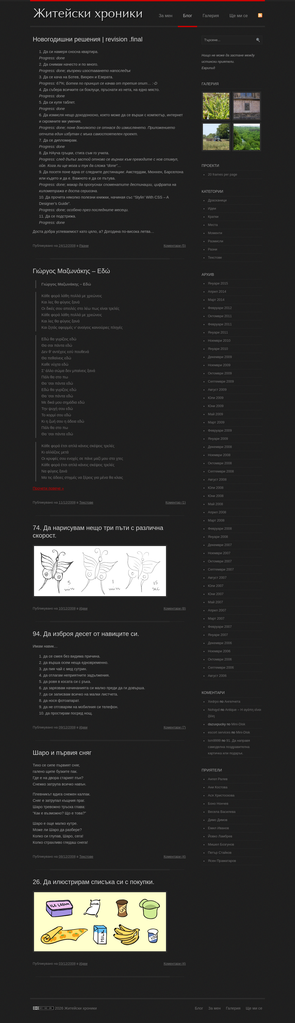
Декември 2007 (220, 545)
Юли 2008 (215, 488)
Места (213, 225)
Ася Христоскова (221, 795)
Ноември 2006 (219, 651)
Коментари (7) (175, 727)
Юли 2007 (215, 586)
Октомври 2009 (220, 373)
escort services (219, 732)
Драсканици (217, 200)
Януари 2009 (218, 439)
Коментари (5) (175, 246)
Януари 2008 (218, 537)
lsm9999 (214, 740)
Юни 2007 (215, 594)
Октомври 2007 (220, 561)
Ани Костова (217, 787)
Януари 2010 (218, 349)
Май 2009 (215, 414)
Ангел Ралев (217, 779)
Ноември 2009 (219, 365)
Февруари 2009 (220, 430)
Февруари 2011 (220, 324)
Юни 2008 (215, 496)
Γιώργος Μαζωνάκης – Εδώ (71, 270)
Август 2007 (217, 578)
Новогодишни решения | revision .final (87, 39)
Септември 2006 (221, 667)
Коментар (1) (175, 502)
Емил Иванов (218, 828)
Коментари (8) (175, 608)
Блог (187, 15)
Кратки (213, 217)
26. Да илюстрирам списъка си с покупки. (93, 881)
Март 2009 (216, 422)
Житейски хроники (88, 14)
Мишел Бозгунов (221, 844)
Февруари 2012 (220, 308)
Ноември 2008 (219, 455)
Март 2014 (216, 300)
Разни (84, 246)
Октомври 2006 (220, 659)
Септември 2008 (221, 471)
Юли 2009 (215, 398)
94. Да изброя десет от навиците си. (86, 633)
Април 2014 (217, 291)
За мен (166, 15)
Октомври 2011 (220, 316)
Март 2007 (216, 618)
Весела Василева (221, 812)
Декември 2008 (220, 447)
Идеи (83, 608)
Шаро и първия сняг (62, 752)
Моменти (215, 233)
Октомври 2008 (220, 463)
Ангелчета (232, 701)
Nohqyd (214, 710)
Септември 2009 (221, 381)
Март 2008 (216, 520)
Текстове (86, 502)
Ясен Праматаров (222, 861)
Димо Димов (217, 820)
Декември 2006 (220, 643)
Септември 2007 (221, 569)
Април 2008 (217, 512)
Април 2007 (217, 610)
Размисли (215, 241)
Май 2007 (215, 602)
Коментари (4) (175, 856)
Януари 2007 (218, 635)
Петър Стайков (219, 853)
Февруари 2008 (220, 528)
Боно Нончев (218, 803)
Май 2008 (215, 504)
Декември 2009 (220, 357)
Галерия (211, 15)
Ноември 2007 (219, 553)
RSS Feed (260, 15)
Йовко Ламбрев (220, 836)
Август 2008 (217, 479)
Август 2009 (217, 390)
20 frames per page (222, 174)
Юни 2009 (215, 406)
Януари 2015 (218, 283)
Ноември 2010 (219, 340)
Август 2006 (217, 676)
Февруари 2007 (220, 627)
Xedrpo (213, 701)
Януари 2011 (218, 332)
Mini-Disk (238, 724)
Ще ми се (238, 15)
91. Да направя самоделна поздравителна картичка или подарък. (229, 747)
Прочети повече (48, 488)
